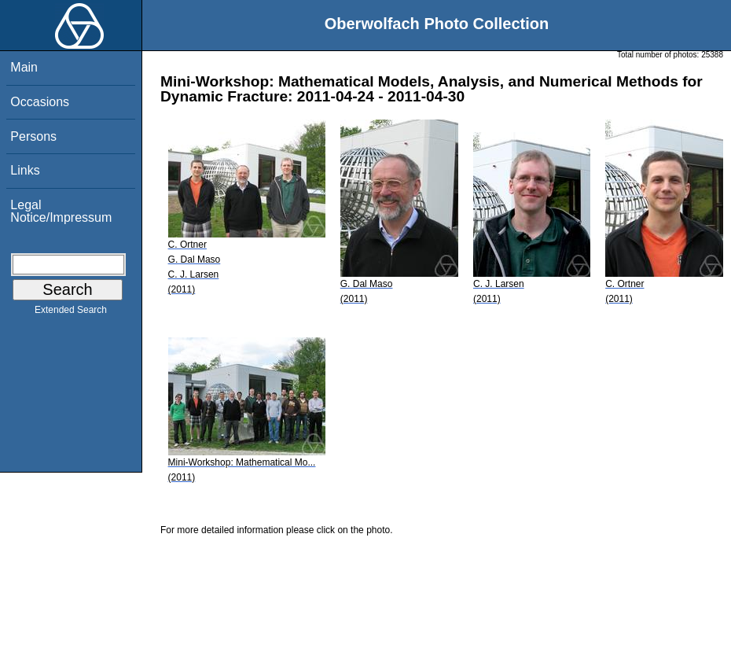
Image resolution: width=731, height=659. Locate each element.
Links (24, 170)
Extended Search (71, 313)
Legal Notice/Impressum (61, 211)
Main (24, 67)
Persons (33, 136)
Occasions (39, 102)
